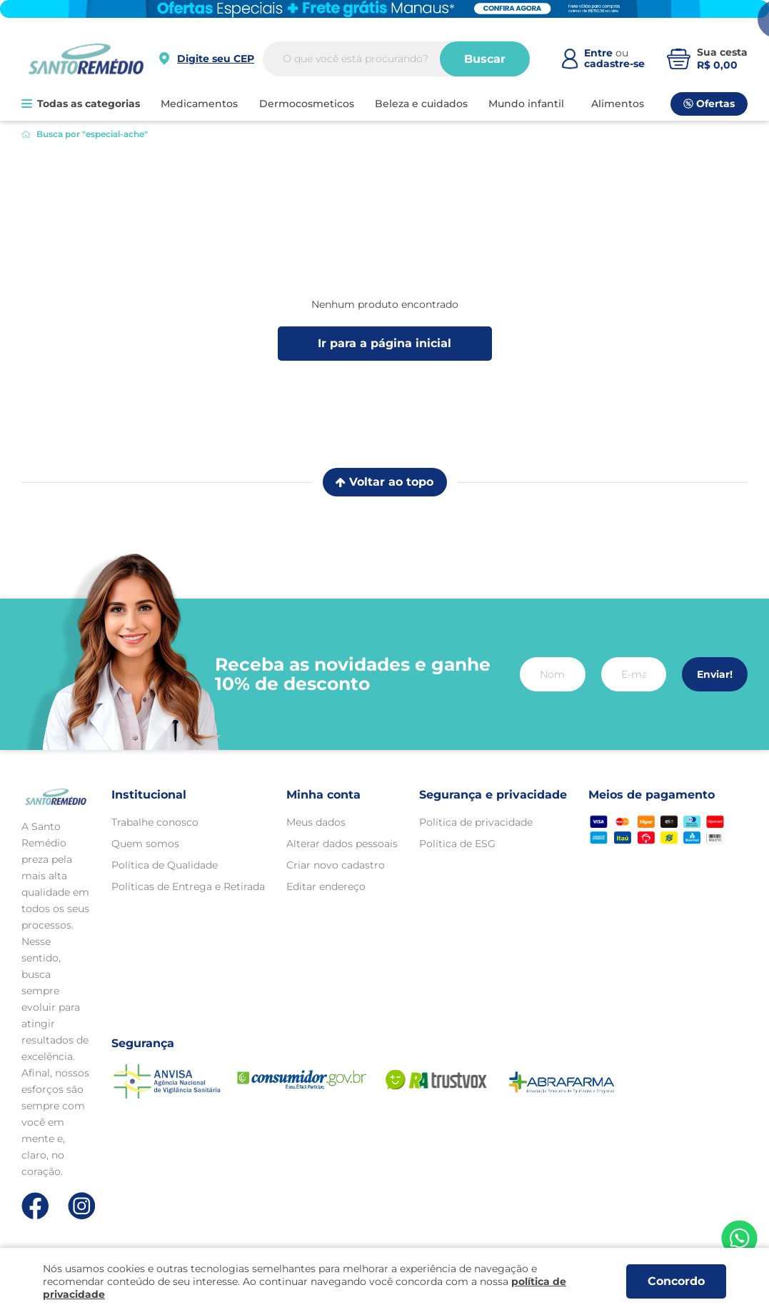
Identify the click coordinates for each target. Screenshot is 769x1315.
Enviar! (715, 674)
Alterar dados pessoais (342, 843)
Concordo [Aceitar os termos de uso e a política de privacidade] (676, 1281)
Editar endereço (326, 886)
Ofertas (709, 103)
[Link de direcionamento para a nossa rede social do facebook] (35, 1205)
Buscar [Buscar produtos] (485, 59)
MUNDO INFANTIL (526, 104)
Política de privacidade (476, 822)
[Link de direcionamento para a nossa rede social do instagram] (82, 1206)
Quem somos (145, 843)
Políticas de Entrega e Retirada (188, 886)
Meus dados (316, 822)
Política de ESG (457, 843)
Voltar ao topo (384, 482)
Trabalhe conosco (154, 822)
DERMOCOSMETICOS (306, 104)
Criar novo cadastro (335, 865)
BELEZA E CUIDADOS (421, 104)
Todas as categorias (80, 104)
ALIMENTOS (617, 104)
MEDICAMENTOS (199, 104)
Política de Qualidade (164, 865)
